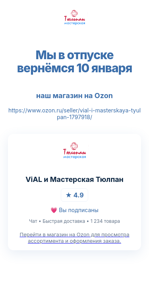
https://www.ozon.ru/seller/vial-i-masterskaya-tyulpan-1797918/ (74, 113)
